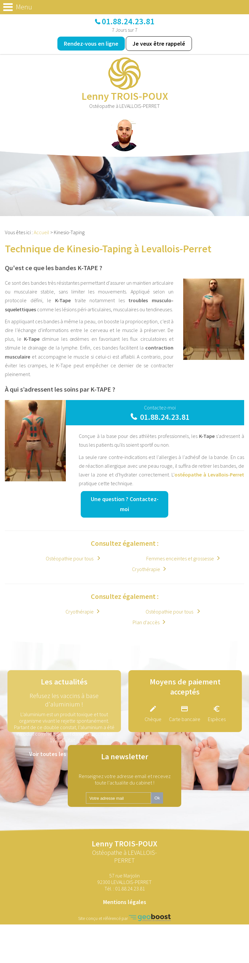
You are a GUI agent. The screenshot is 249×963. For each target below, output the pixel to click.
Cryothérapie (146, 569)
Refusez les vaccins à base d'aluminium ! (64, 700)
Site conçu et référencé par (124, 917)
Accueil (41, 232)
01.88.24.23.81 (128, 21)
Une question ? (125, 504)
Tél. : (124, 888)
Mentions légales (124, 902)
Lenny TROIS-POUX (124, 851)
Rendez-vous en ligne (91, 43)
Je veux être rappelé (159, 43)
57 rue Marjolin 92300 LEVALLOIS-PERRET (124, 878)
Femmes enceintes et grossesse (180, 558)
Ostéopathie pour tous (70, 558)
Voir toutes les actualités (61, 754)
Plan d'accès (146, 622)
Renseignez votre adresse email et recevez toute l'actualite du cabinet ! (125, 779)
